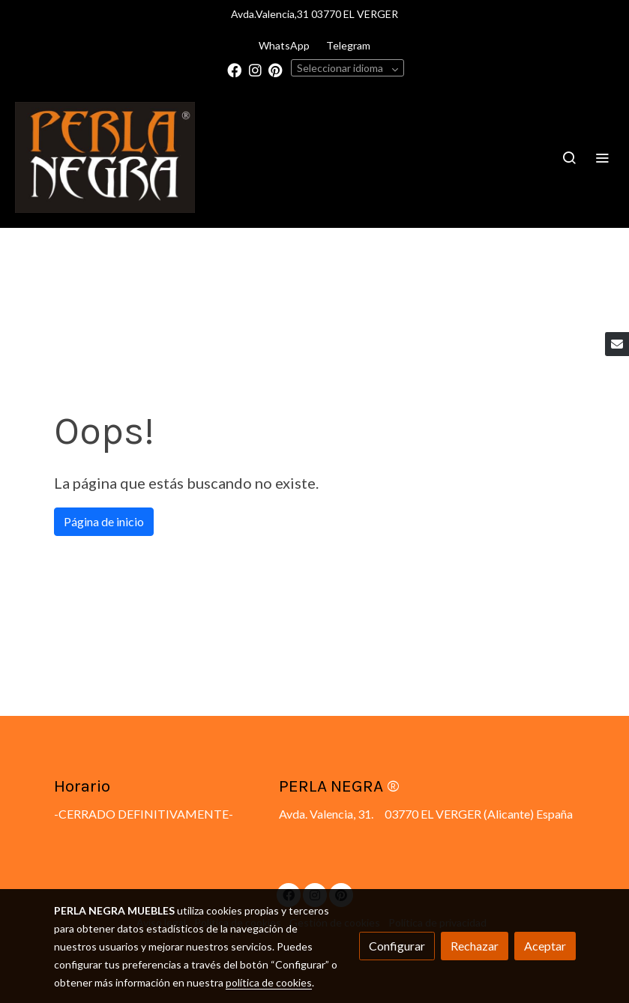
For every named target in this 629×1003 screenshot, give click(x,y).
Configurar (397, 946)
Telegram (348, 45)
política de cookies (269, 982)
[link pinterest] (275, 69)
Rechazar (475, 946)
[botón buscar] (569, 157)
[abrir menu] (602, 157)
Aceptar (545, 946)
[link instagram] (255, 69)
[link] (105, 157)
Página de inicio (104, 521)
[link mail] (617, 344)
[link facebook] (234, 69)
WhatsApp (284, 45)
